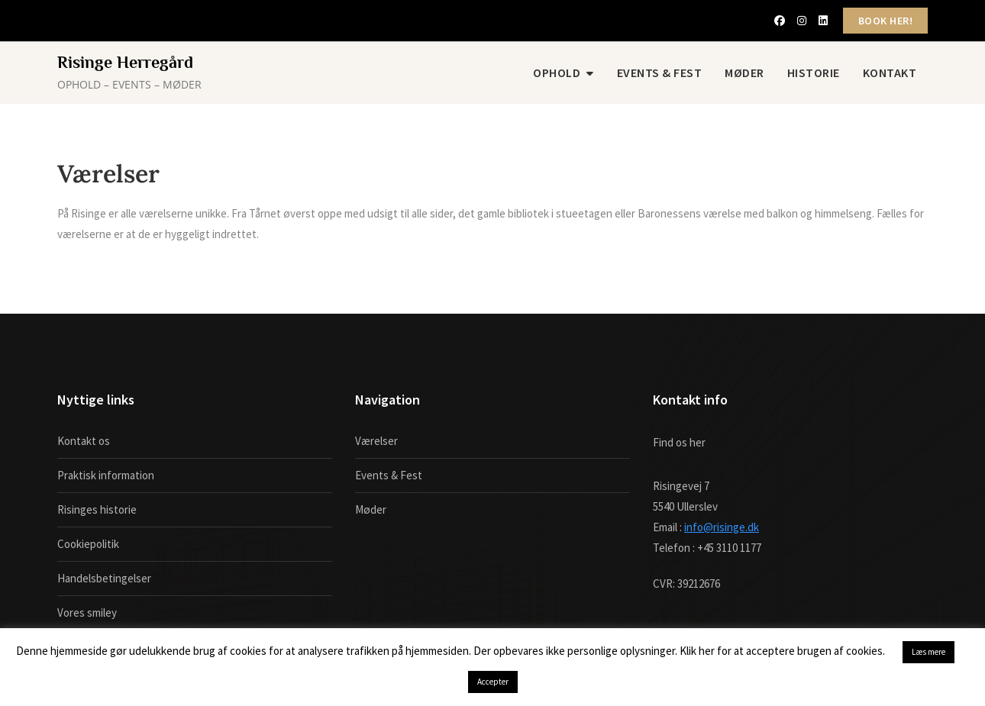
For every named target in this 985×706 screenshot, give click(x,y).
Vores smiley (87, 612)
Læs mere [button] (928, 651)
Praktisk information (105, 475)
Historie (813, 72)
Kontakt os (83, 441)
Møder (744, 72)
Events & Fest (659, 72)
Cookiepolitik (88, 544)
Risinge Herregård (125, 62)
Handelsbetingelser (104, 578)
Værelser (376, 441)
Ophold (556, 72)
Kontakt (890, 72)
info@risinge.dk (721, 527)
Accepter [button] (493, 681)
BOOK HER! (885, 20)
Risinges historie (97, 509)
